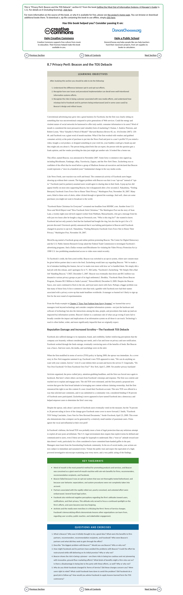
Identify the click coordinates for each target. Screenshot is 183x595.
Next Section (151, 55)
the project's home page (119, 14)
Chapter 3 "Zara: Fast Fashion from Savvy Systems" (91, 303)
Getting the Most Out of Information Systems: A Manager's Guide (127, 7)
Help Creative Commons (59, 38)
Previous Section (37, 55)
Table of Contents (93, 55)
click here (67, 9)
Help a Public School (126, 38)
